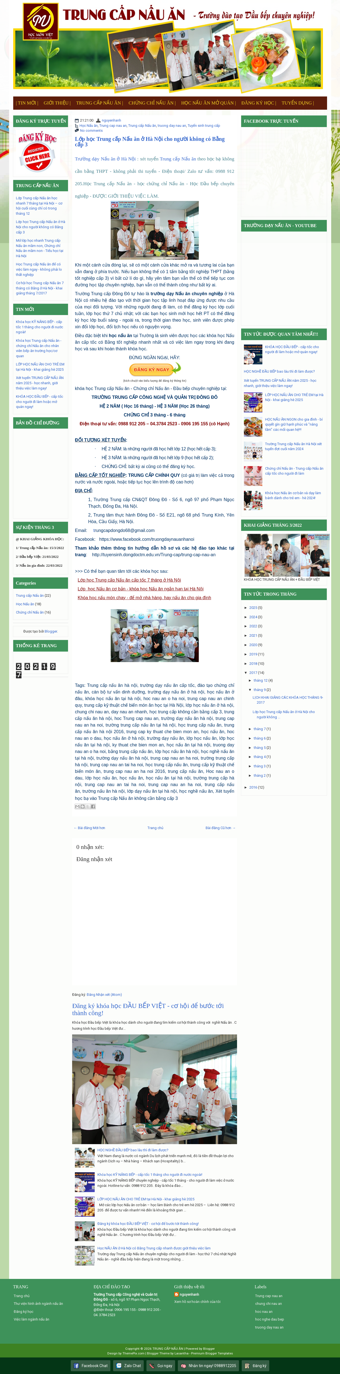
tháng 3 (260, 766)
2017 (253, 673)
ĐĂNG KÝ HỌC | (258, 103)
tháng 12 (261, 680)
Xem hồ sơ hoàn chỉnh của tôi (197, 1302)
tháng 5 (260, 748)
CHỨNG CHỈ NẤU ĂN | (152, 103)
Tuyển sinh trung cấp (204, 125)
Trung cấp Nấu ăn (142, 125)
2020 (253, 645)
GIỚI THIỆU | (57, 103)
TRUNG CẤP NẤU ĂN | (99, 103)
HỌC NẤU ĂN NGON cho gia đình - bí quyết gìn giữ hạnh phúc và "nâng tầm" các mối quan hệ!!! (294, 424)
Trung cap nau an (113, 125)
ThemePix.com (134, 1353)
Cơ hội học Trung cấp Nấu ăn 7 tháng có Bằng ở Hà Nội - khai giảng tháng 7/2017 (40, 288)
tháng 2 (260, 775)
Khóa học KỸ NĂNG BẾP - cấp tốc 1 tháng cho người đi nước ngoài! (149, 1175)
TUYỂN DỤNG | (298, 103)
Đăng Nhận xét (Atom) (104, 995)
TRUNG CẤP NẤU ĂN (168, 1349)
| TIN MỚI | (27, 103)
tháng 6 (260, 738)
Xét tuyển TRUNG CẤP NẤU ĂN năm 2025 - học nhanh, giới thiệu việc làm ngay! (40, 383)
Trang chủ (155, 828)
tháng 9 (260, 690)
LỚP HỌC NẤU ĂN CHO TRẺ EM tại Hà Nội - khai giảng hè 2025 (145, 1199)
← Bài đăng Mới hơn (89, 828)
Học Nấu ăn (89, 125)
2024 (253, 617)
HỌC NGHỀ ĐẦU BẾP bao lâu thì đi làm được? (132, 1150)
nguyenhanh (111, 120)
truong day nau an (172, 125)
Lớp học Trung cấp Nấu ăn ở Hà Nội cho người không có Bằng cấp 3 (150, 141)
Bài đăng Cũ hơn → (221, 828)
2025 (253, 608)
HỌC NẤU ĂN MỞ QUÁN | (208, 103)
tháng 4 (260, 757)
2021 (253, 635)
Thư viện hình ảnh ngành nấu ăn (38, 1304)
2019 (253, 654)
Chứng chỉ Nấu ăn (30, 612)
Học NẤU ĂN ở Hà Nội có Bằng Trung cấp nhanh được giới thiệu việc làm (154, 1248)
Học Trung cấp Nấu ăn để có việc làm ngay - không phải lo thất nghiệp (39, 269)
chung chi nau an (268, 1304)
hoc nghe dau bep (269, 1319)
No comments (91, 130)
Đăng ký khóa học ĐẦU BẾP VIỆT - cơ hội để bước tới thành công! (148, 1224)
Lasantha (182, 1353)
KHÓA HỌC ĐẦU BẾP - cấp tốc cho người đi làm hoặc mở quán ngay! (39, 401)
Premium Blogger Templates (212, 1353)
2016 (253, 787)
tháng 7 (260, 729)
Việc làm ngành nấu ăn (31, 1319)
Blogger (51, 631)
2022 (253, 626)
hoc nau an (264, 1312)
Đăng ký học (23, 1312)
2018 (253, 664)
